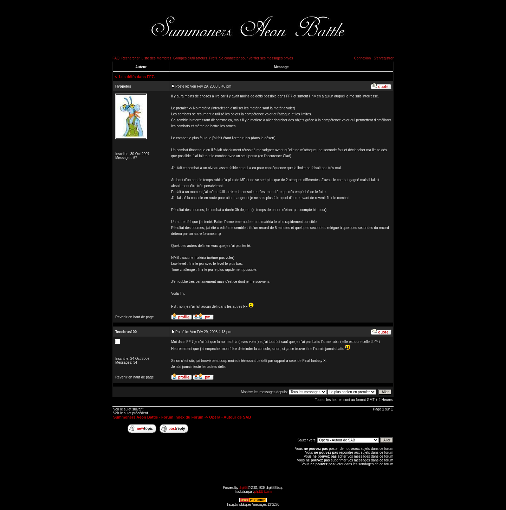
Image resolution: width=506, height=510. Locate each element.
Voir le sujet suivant (128, 409)
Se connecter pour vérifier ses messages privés (256, 58)
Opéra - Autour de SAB (230, 417)
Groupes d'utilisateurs (190, 58)
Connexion (362, 58)
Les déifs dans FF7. (137, 77)
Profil (213, 58)
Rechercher (131, 58)
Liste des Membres (156, 58)
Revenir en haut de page (134, 317)
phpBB (243, 488)
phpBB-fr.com (262, 491)
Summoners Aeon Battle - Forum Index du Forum (158, 417)
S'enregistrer (384, 58)
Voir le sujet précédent (130, 413)
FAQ (115, 58)
